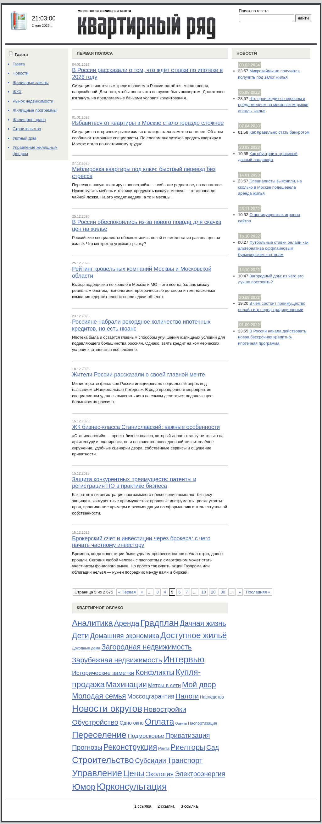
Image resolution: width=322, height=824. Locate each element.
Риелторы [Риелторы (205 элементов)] (187, 747)
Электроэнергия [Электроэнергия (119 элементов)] (200, 774)
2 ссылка (166, 806)
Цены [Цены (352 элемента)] (134, 773)
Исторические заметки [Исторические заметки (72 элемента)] (103, 673)
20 (213, 592)
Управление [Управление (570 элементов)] (97, 773)
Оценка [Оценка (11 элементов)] (181, 723)
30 (222, 592)
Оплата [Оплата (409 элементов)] (159, 722)
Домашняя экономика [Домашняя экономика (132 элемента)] (124, 636)
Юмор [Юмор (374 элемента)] (84, 787)
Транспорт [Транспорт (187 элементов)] (185, 760)
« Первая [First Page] (127, 592)
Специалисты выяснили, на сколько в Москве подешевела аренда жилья (270, 187)
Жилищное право (29, 119)
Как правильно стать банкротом (279, 132)
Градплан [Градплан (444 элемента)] (159, 623)
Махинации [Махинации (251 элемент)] (126, 684)
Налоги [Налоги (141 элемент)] (187, 696)
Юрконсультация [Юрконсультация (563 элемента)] (132, 787)
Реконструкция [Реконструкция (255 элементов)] (130, 747)
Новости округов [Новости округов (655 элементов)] (107, 708)
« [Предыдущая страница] (142, 592)
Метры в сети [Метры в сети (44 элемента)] (164, 685)
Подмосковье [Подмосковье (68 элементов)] (146, 735)
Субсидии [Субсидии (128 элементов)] (150, 761)
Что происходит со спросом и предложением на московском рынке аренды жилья (273, 104)
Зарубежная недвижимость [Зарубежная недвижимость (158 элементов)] (117, 660)
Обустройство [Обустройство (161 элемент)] (95, 722)
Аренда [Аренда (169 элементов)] (126, 623)
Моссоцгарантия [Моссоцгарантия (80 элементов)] (150, 696)
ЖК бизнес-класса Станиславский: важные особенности (146, 427)
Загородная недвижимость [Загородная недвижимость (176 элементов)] (147, 647)
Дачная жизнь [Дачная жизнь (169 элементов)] (203, 623)
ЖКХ (17, 91)
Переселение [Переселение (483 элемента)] (99, 735)
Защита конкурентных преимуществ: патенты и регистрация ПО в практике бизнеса (134, 482)
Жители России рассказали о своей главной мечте (138, 374)
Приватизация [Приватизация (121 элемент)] (187, 735)
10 (204, 592)
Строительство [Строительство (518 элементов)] (103, 760)
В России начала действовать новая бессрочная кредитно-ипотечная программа (272, 337)
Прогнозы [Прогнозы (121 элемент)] (87, 747)
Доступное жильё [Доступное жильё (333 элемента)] (193, 635)
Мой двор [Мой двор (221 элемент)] (199, 684)
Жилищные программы (35, 110)
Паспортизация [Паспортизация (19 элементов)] (202, 723)
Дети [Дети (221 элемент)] (80, 635)
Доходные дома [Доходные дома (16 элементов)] (86, 648)
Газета (19, 64)
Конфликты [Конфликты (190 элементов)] (155, 672)
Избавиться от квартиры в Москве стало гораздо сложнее (148, 123)
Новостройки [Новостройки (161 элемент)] (164, 709)
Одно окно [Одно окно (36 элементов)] (131, 723)
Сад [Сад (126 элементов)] (212, 747)
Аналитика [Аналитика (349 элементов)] (92, 623)
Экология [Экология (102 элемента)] (160, 773)
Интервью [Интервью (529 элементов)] (183, 659)
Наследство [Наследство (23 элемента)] (212, 696)
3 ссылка (189, 806)
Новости (246, 53)
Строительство (27, 128)
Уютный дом (24, 138)
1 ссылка (142, 806)
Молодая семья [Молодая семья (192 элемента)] (99, 696)
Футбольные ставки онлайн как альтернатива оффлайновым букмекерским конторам (273, 248)
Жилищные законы (31, 82)
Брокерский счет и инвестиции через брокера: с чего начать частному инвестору (141, 541)
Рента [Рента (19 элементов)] (163, 748)
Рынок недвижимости (33, 101)
